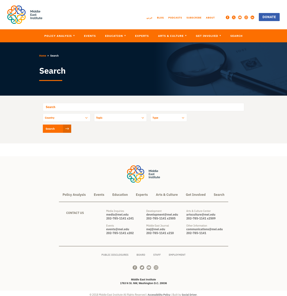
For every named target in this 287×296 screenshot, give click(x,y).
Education (114, 36)
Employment (177, 251)
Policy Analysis (58, 36)
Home (42, 55)
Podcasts (175, 17)
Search (236, 36)
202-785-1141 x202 (120, 230)
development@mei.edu (162, 211)
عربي (149, 17)
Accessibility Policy (159, 291)
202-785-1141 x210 (160, 230)
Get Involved (207, 36)
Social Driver (189, 291)
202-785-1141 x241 (120, 215)
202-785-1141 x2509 (201, 215)
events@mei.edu (117, 226)
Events (90, 36)
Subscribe (194, 17)
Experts (142, 36)
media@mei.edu (117, 211)
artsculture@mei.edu (200, 211)
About (210, 17)
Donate (269, 17)
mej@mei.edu (155, 226)
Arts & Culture (171, 36)
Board (141, 251)
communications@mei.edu (204, 226)
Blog (160, 17)
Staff (157, 251)
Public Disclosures (114, 251)
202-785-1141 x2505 (161, 215)
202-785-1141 (196, 230)
